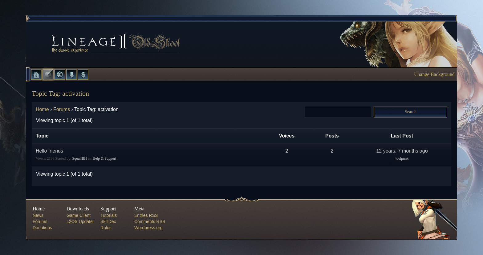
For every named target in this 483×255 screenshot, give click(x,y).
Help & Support (104, 158)
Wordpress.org (148, 227)
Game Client (79, 215)
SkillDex (108, 221)
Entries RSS (146, 215)
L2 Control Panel (60, 74)
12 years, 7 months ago (402, 150)
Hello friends (49, 150)
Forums (48, 74)
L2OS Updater (80, 221)
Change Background (434, 74)
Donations (42, 227)
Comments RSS (149, 221)
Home (36, 74)
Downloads (71, 74)
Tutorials (108, 215)
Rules (106, 227)
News (38, 215)
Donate (83, 74)
